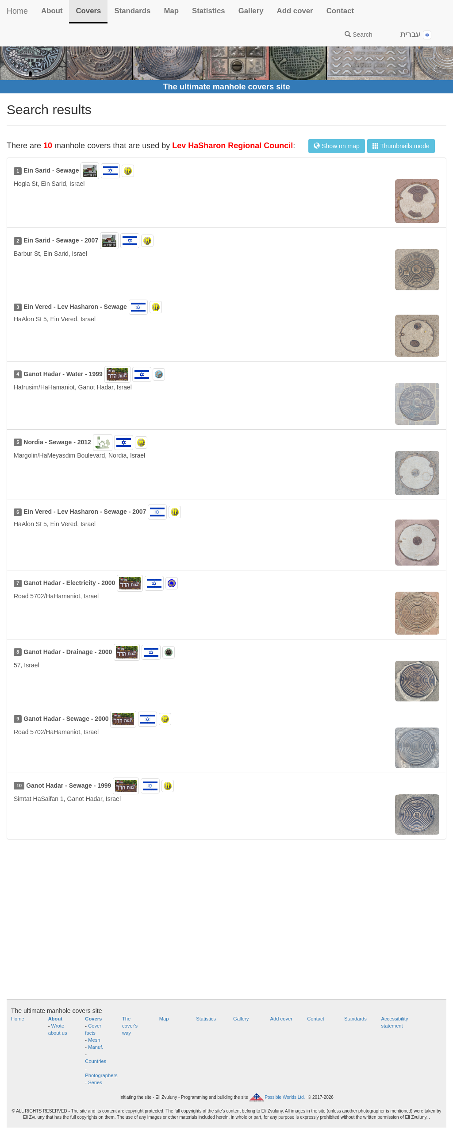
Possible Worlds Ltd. (285, 1096)
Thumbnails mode (401, 146)
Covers (88, 11)
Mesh (94, 1040)
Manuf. (95, 1047)
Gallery (251, 11)
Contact (340, 11)
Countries (95, 1061)
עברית (415, 34)
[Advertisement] (226, 924)
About (51, 11)
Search (358, 34)
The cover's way (130, 1026)
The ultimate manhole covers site (226, 86)
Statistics (208, 11)
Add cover (295, 11)
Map (171, 11)
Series (95, 1082)
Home (17, 11)
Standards (132, 11)
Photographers (101, 1075)
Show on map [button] (337, 146)
